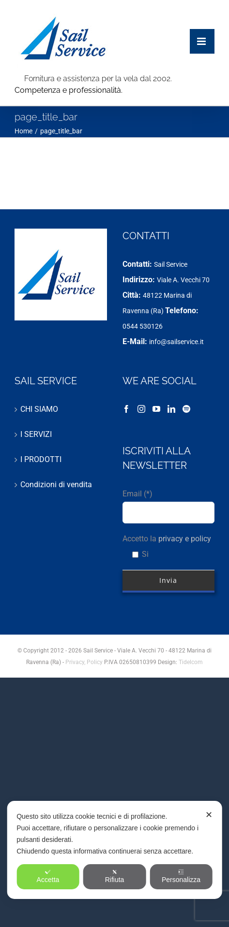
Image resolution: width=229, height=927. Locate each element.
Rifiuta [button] (114, 876)
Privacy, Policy (84, 662)
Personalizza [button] (181, 876)
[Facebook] (126, 409)
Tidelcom (191, 662)
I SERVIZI (36, 434)
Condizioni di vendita (56, 484)
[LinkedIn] (171, 409)
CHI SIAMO (39, 409)
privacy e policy (184, 538)
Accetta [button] (48, 876)
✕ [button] (209, 815)
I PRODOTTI (40, 459)
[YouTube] (156, 409)
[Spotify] (186, 409)
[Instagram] (141, 409)
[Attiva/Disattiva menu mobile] (202, 32)
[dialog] (114, 850)
